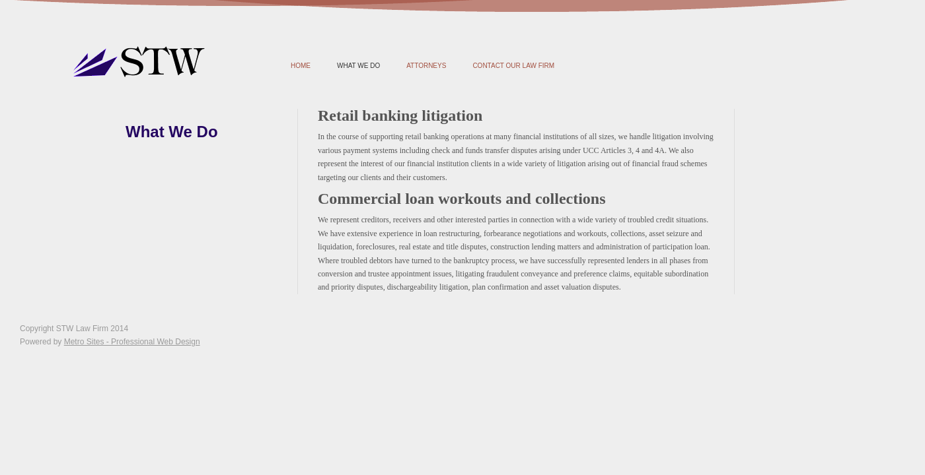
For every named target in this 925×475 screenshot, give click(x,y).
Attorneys (426, 65)
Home (301, 65)
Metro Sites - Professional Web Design (132, 341)
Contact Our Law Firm (513, 65)
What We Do (358, 65)
